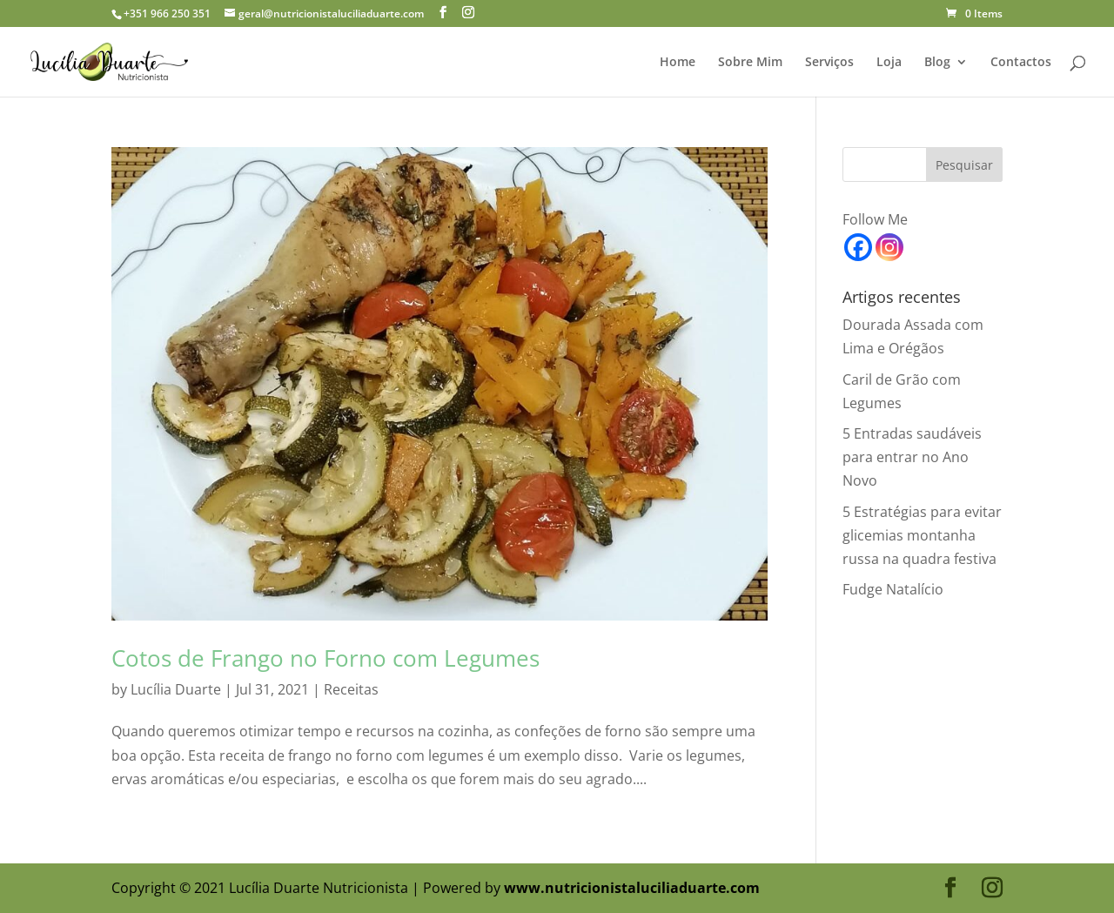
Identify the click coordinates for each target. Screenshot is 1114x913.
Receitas (351, 689)
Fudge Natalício (892, 589)
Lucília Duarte (176, 689)
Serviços (829, 63)
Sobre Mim (750, 63)
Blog (937, 63)
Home (677, 63)
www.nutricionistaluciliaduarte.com (632, 887)
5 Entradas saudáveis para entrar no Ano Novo (912, 457)
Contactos (1020, 63)
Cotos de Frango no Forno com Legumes (325, 658)
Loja (889, 63)
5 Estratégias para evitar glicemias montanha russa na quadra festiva (922, 535)
